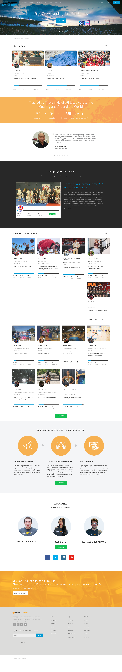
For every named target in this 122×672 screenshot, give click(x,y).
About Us (53, 633)
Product (50, 2)
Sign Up (116, 2)
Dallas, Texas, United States (45, 351)
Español (86, 633)
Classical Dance (92, 265)
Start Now (61, 489)
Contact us (61, 557)
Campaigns (31, 2)
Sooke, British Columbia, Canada (47, 394)
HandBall (82, 75)
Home (52, 627)
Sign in (109, 2)
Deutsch (86, 644)
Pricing (56, 2)
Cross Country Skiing (43, 265)
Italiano (86, 647)
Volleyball (40, 353)
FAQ (45, 2)
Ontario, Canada (42, 263)
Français (86, 630)
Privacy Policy (71, 640)
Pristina (49, 73)
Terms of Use (71, 644)
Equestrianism (41, 396)
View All (107, 46)
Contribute (54, 217)
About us (24, 2)
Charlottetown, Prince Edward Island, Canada (25, 394)
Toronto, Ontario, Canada (69, 351)
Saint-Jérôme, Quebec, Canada (71, 264)
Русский (86, 637)
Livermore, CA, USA (19, 73)
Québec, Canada (84, 73)
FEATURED (19, 45)
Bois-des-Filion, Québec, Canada (96, 307)
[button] (9, 17)
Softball (15, 75)
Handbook (39, 2)
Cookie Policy (71, 647)
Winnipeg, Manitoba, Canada (95, 263)
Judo (64, 266)
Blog (61, 2)
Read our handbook (20, 603)
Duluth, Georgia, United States (21, 351)
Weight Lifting (17, 265)
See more (61, 418)
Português (87, 640)
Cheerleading (91, 309)
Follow (23, 652)
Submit (40, 645)
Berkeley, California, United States (97, 351)
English (86, 627)
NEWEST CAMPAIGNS (25, 235)
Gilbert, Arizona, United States (21, 263)
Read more (67, 209)
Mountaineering (50, 75)
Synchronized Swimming (69, 396)
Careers (53, 640)
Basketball (90, 353)
